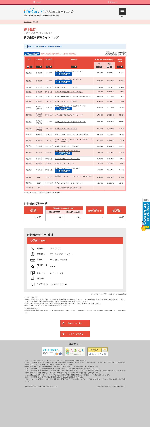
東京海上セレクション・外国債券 (66, 129)
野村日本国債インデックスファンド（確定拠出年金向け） (74, 96)
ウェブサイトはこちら (58, 284)
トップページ (27, 22)
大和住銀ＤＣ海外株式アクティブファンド (69, 115)
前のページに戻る (75, 323)
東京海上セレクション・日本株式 (66, 87)
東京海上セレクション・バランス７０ (67, 168)
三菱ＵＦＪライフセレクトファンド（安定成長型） (72, 134)
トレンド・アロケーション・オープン (67, 159)
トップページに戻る (75, 334)
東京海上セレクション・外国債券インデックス (70, 122)
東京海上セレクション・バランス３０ (67, 146)
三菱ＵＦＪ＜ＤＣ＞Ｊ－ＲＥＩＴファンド (69, 183)
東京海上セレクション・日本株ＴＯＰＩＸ (69, 71)
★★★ (52, 266)
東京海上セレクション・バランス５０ (67, 151)
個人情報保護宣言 (30, 386)
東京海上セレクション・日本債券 (66, 101)
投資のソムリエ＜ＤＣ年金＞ (64, 163)
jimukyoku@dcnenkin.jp (105, 310)
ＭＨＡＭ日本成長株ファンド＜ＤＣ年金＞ (69, 92)
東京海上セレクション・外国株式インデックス (70, 106)
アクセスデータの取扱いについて (47, 386)
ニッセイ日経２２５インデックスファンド (69, 79)
